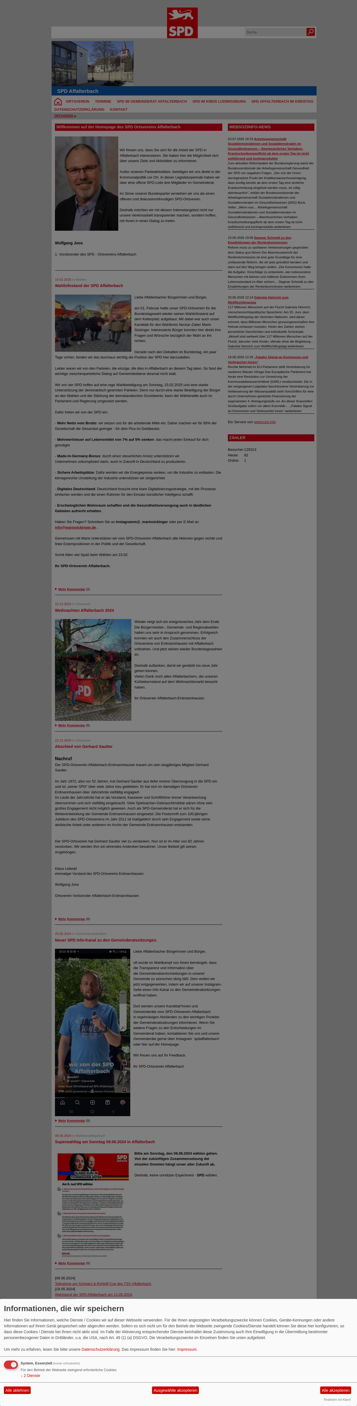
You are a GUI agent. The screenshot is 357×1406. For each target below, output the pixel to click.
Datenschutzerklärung (101, 1349)
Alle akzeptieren (336, 1390)
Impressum (187, 1349)
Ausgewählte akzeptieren (175, 1390)
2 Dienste (30, 1375)
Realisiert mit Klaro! (337, 1399)
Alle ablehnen (17, 1390)
